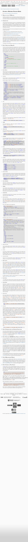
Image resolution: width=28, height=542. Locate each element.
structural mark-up (8, 31)
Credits (9, 5)
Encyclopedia (7, 1)
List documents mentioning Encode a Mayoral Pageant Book (10, 13)
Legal (4, 394)
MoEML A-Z (20, 394)
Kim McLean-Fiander (19, 359)
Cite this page (18, 5)
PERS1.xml (6, 350)
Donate (13, 395)
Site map (16, 394)
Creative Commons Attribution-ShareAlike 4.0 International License (17, 413)
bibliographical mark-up (9, 35)
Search (24, 1)
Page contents (4, 5)
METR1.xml (16, 43)
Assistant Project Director (17, 74)
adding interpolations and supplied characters (17, 32)
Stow (17, 1)
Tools (19, 1)
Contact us (25, 394)
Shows (14, 1)
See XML (13, 5)
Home (2, 1)
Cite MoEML (12, 394)
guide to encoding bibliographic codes (7, 363)
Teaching (7, 394)
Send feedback (23, 5)
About (22, 1)
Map (4, 1)
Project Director (11, 74)
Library (11, 1)
